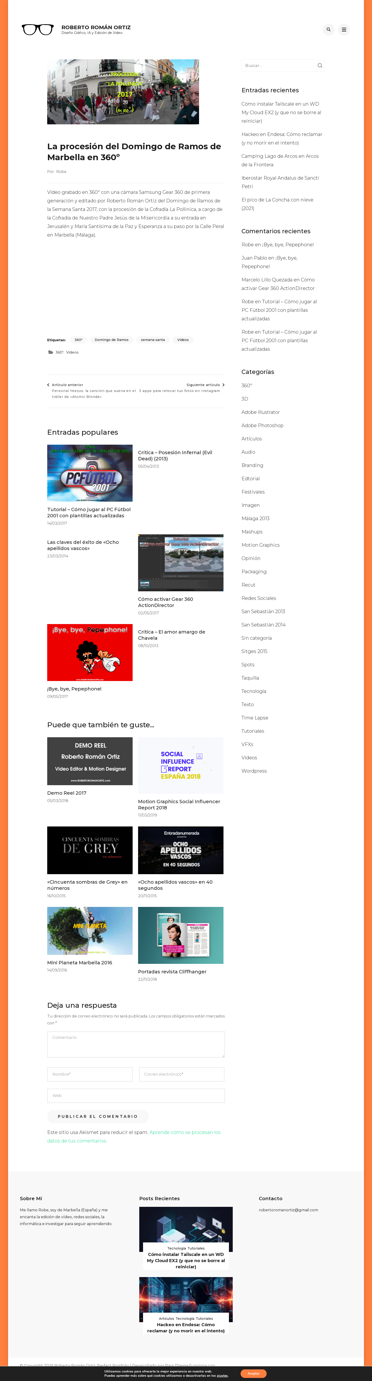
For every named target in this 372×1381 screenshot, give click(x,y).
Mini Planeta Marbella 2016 (79, 963)
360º (78, 340)
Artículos (252, 439)
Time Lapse (255, 718)
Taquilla (250, 678)
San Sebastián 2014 (264, 625)
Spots (248, 664)
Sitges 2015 (254, 651)
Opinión (251, 558)
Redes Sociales (259, 598)
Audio (248, 452)
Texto (248, 704)
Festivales (253, 492)
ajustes (222, 1376)
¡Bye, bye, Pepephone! (74, 689)
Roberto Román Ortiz (96, 27)
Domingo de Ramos (112, 340)
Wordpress (254, 771)
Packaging (254, 571)
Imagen (251, 505)
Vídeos (72, 352)
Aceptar (254, 1373)
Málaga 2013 (256, 518)
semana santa (153, 340)
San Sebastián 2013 (263, 611)
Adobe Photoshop (263, 425)
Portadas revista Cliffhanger (172, 972)
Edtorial (251, 478)
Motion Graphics (261, 545)
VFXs (247, 744)
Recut (249, 585)
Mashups (252, 532)
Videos (183, 340)
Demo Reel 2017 (66, 793)
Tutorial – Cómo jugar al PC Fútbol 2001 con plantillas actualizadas (279, 310)
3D (245, 399)
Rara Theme (176, 1365)
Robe (61, 171)
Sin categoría (257, 638)
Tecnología (254, 691)
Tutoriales (253, 731)
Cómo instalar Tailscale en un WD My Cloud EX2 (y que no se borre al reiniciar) (281, 112)
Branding (252, 465)
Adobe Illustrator (261, 412)
